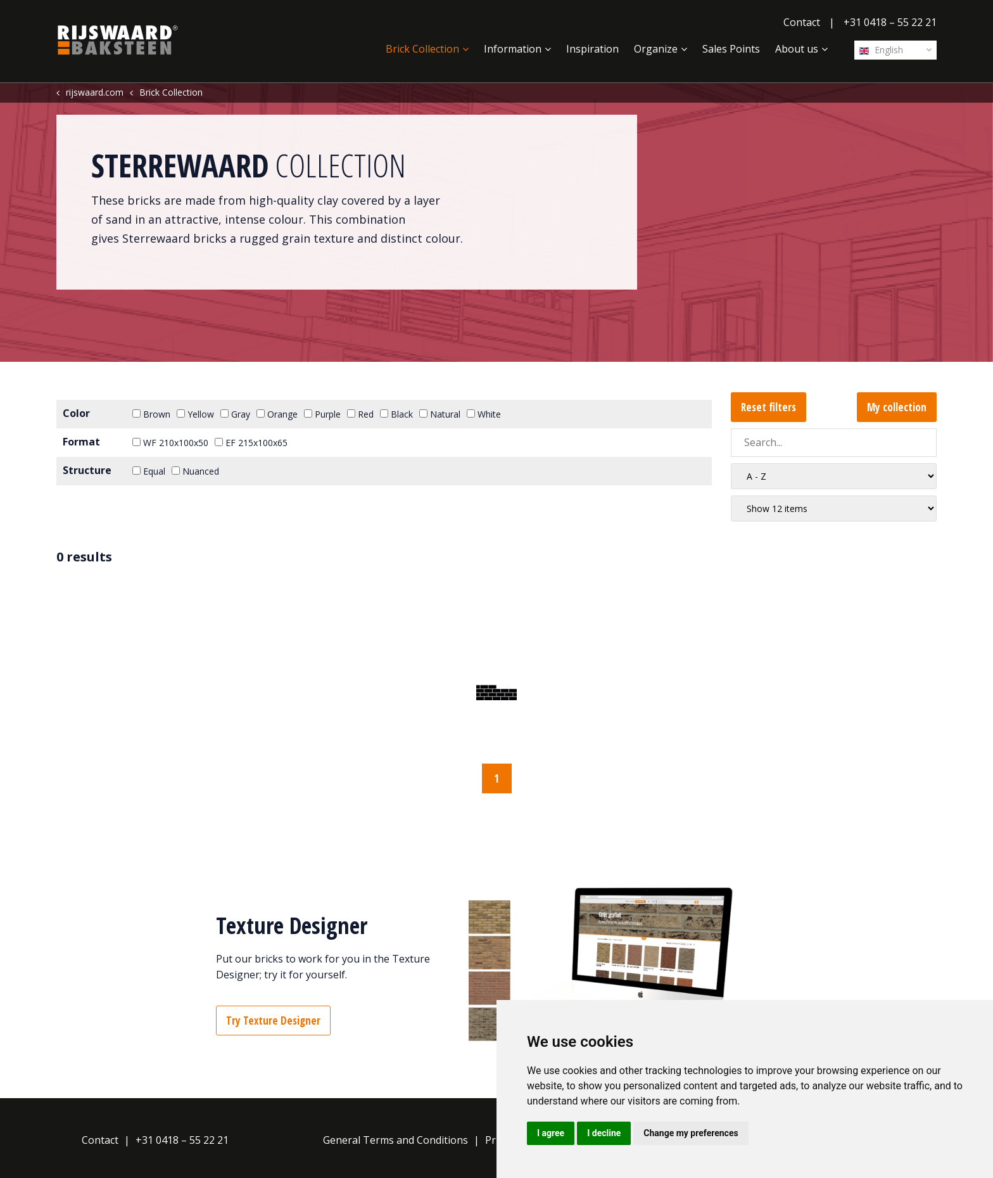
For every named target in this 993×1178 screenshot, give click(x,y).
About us (796, 49)
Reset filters (768, 407)
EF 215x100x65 (251, 443)
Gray (235, 414)
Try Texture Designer (273, 1020)
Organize (656, 49)
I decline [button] (604, 1133)
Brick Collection (422, 49)
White (484, 414)
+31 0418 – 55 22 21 (890, 22)
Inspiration (592, 49)
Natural (439, 414)
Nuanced (195, 471)
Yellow (195, 414)
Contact (801, 22)
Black (396, 414)
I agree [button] (550, 1133)
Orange (277, 414)
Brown (151, 414)
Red (360, 414)
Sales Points (731, 49)
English (881, 50)
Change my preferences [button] (690, 1133)
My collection (897, 407)
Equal (148, 471)
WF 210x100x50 (170, 443)
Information (512, 49)
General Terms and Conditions (395, 1140)
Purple (322, 414)
